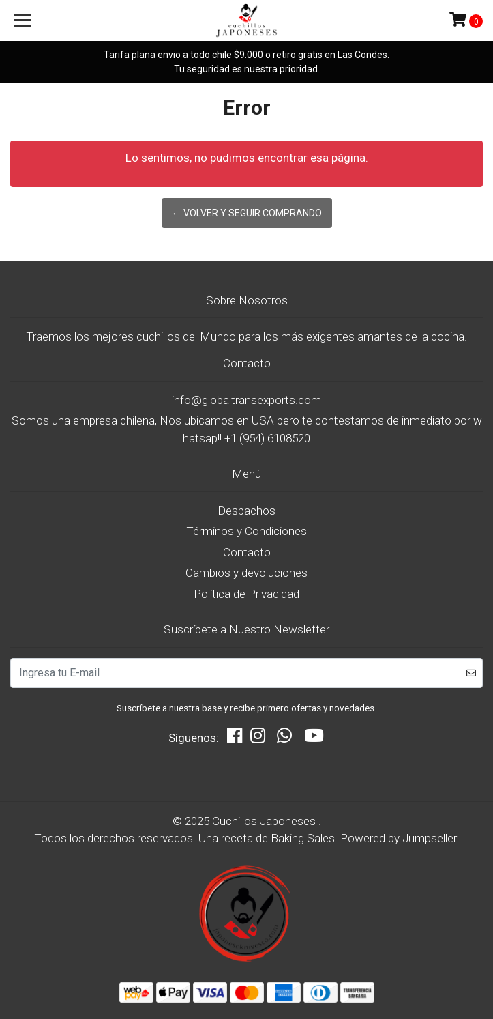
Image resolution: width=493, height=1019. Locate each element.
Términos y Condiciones (246, 531)
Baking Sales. (305, 838)
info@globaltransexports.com (246, 400)
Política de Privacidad (246, 594)
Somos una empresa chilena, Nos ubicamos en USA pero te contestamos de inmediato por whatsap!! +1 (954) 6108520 (247, 429)
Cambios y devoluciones (246, 572)
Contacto (247, 552)
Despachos (246, 510)
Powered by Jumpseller (398, 838)
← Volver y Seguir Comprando (247, 212)
